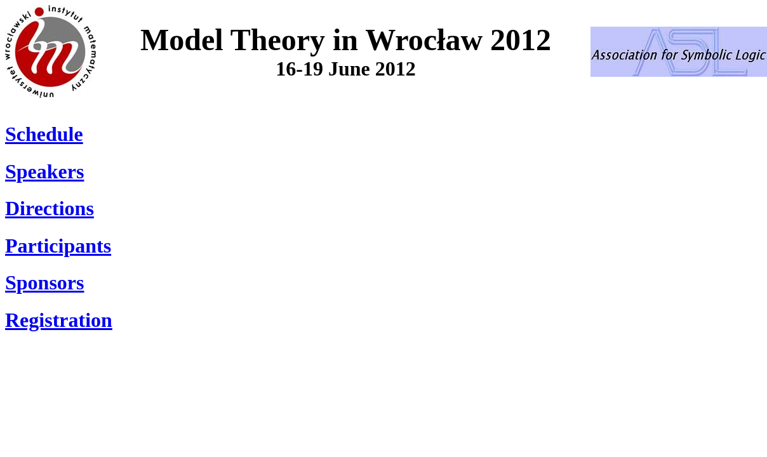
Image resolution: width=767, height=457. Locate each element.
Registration (58, 319)
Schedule (44, 134)
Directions (49, 208)
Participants (58, 245)
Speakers (44, 171)
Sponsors (44, 282)
